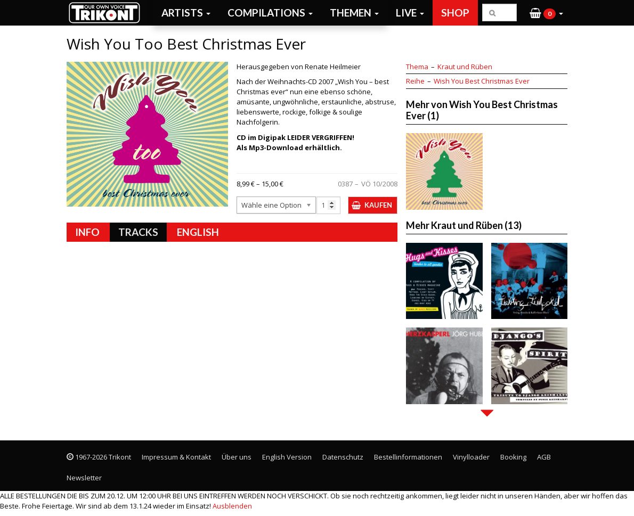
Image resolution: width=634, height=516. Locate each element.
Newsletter (84, 477)
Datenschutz (342, 457)
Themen (354, 12)
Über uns (236, 457)
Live (410, 12)
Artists (185, 12)
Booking (513, 457)
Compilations (270, 12)
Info (87, 232)
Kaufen (378, 205)
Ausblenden (232, 506)
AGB (544, 457)
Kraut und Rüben (464, 66)
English (198, 232)
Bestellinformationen (408, 457)
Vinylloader (471, 457)
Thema (417, 66)
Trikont (107, 12)
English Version (287, 457)
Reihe (415, 81)
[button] (546, 13)
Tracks (138, 232)
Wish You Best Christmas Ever (482, 81)
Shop (455, 12)
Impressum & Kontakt (176, 457)
